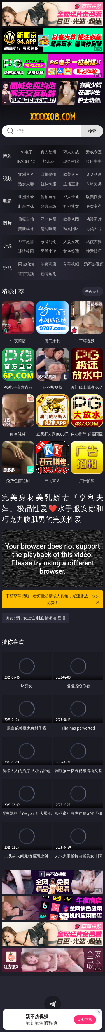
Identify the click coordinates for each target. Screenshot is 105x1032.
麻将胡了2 (26, 161)
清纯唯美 (48, 228)
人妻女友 (71, 241)
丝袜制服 (48, 183)
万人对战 (71, 151)
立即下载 (85, 1019)
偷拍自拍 (48, 196)
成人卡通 (71, 196)
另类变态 (94, 206)
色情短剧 (48, 273)
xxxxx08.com (52, 116)
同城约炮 (26, 264)
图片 (7, 223)
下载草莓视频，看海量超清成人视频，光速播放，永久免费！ (53, 599)
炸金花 (48, 161)
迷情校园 (26, 251)
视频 (7, 178)
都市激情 (26, 241)
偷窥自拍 (26, 219)
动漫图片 (94, 219)
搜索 (92, 131)
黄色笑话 (71, 251)
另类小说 (48, 251)
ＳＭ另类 (94, 183)
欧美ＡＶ (71, 174)
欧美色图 (71, 219)
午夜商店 (48, 264)
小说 (7, 245)
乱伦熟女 (71, 206)
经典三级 (48, 206)
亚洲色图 (48, 219)
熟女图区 (71, 228)
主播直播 (71, 183)
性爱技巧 (94, 251)
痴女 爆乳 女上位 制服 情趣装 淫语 (36, 618)
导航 (7, 268)
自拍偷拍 (48, 174)
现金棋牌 (71, 161)
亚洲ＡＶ (26, 174)
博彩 (7, 156)
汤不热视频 (94, 264)
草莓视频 (71, 264)
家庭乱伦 (48, 241)
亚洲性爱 (26, 196)
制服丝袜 (26, 206)
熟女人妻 (26, 183)
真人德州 (48, 151)
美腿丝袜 (26, 228)
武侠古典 (94, 241)
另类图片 (94, 228)
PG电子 (25, 151)
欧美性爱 (94, 196)
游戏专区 (94, 151)
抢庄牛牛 (94, 161)
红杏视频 (26, 273)
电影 (7, 201)
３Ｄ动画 (94, 174)
